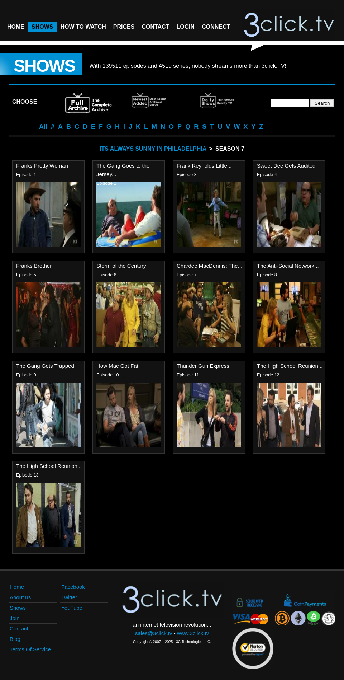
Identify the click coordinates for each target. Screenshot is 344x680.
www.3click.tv (193, 633)
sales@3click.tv (153, 633)
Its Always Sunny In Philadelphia (153, 149)
